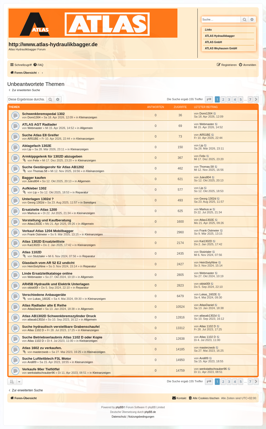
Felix (36, 160)
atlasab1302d (36, 319)
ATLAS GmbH (213, 42)
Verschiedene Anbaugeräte (44, 295)
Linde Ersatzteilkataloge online (47, 273)
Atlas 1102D (32, 252)
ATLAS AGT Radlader (39, 124)
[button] (209, 99)
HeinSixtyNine (36, 266)
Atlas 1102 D (36, 330)
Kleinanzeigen (88, 117)
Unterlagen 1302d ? (38, 199)
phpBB (119, 407)
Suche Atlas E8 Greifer (40, 135)
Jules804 (33, 181)
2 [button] (223, 99)
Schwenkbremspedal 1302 (43, 114)
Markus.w (34, 213)
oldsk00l (33, 287)
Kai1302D (34, 245)
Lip (29, 149)
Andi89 (32, 362)
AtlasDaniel (35, 308)
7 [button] (250, 99)
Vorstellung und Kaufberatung (46, 220)
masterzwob (40, 351)
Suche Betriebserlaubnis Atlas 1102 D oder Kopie (62, 337)
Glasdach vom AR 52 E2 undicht (48, 263)
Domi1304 (34, 117)
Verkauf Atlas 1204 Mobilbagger (48, 231)
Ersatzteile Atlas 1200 (39, 210)
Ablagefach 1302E (36, 146)
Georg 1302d (36, 202)
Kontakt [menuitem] (179, 398)
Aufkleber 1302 (34, 188)
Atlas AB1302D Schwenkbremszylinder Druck (59, 316)
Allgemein (86, 128)
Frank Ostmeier (37, 234)
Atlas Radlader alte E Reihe (44, 305)
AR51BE (33, 138)
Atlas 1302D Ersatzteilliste (43, 241)
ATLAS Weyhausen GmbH (221, 48)
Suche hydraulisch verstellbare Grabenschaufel (60, 327)
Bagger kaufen (34, 178)
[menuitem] (38, 65)
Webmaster (35, 128)
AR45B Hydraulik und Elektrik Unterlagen (55, 284)
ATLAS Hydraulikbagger (220, 36)
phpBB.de (150, 412)
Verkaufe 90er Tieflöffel (40, 369)
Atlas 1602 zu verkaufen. (42, 348)
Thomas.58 (40, 171)
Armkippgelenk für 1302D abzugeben (52, 156)
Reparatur (82, 192)
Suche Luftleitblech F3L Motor (46, 358)
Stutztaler (39, 256)
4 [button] (235, 99)
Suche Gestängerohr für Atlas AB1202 (53, 167)
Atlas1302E (35, 223)
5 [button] (241, 99)
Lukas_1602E (41, 298)
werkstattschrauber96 (41, 372)
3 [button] (229, 99)
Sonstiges (89, 202)
